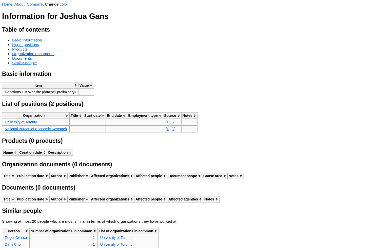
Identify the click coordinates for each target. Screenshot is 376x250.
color (64, 4)
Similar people (24, 63)
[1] (168, 122)
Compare (35, 4)
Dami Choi (13, 244)
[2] (173, 122)
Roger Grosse (16, 238)
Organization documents (33, 54)
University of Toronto (21, 122)
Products (20, 49)
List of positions (25, 44)
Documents (22, 58)
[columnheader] (40, 85)
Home (7, 4)
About (19, 4)
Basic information (27, 40)
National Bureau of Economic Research (36, 129)
